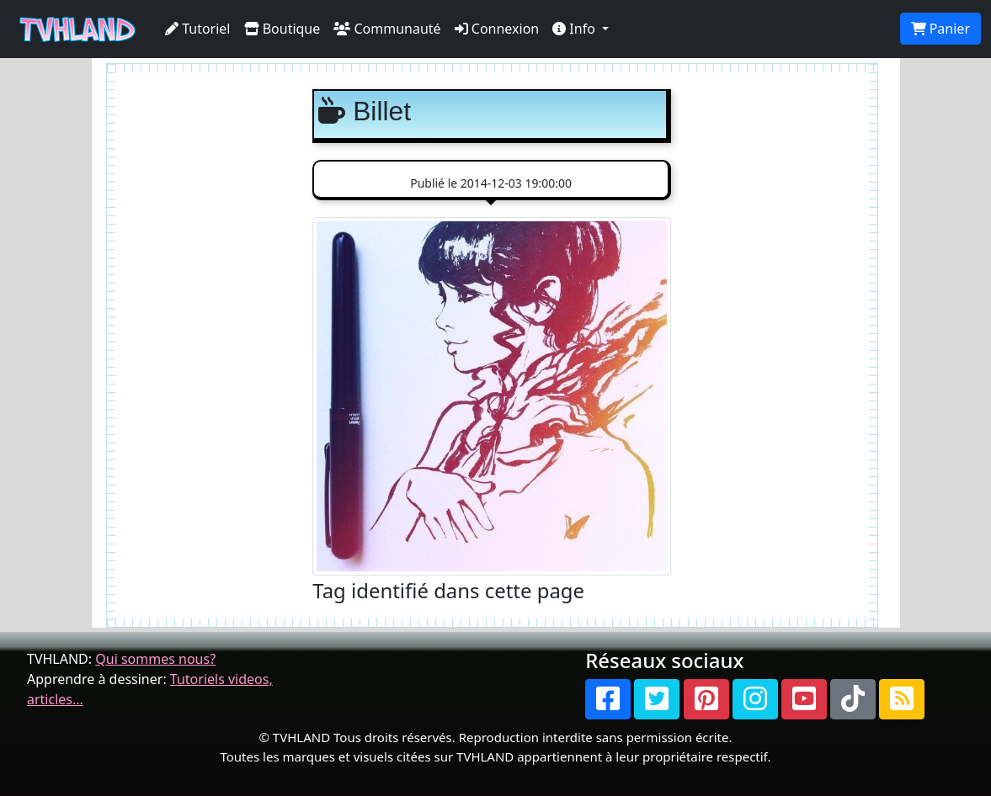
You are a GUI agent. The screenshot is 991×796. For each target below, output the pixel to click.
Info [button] (575, 28)
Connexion (497, 28)
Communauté (386, 28)
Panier (940, 28)
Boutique (282, 28)
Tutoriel (198, 28)
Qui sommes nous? (155, 659)
